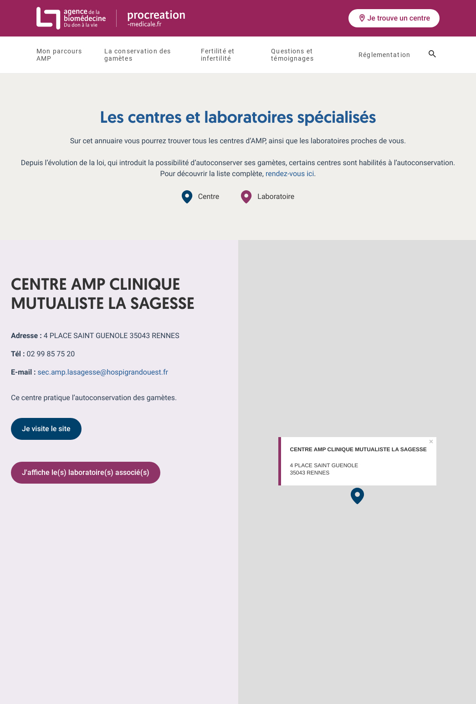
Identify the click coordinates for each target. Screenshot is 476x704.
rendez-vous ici (290, 173)
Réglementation (384, 54)
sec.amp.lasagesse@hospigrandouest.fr (103, 372)
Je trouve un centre (394, 18)
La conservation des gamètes (137, 54)
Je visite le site (46, 428)
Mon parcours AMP (59, 54)
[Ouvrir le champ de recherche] (432, 54)
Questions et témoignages (292, 54)
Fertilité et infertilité (218, 54)
